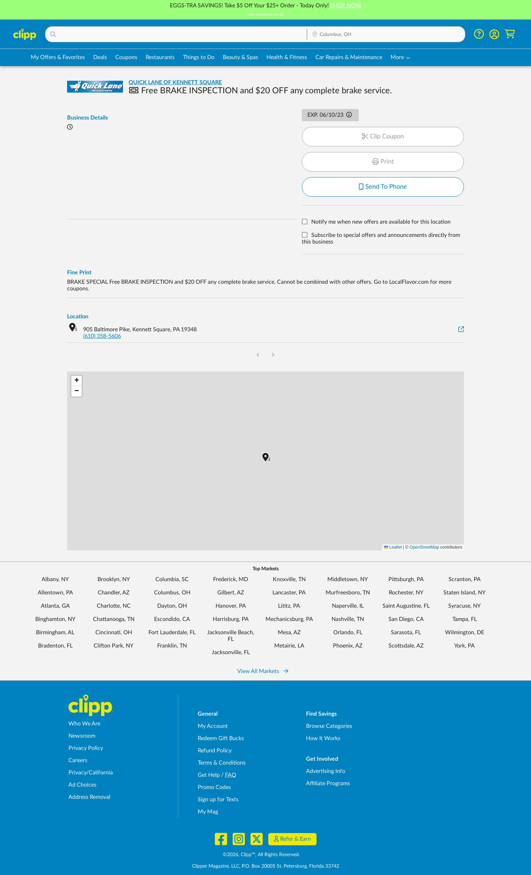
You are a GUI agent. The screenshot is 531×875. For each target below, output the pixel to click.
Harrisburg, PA (231, 619)
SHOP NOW (346, 5)
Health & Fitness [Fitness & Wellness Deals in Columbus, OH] (287, 57)
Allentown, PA (55, 592)
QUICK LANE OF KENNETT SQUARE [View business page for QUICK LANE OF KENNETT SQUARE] (175, 82)
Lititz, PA (289, 606)
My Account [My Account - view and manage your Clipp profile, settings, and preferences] (213, 726)
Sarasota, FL (406, 632)
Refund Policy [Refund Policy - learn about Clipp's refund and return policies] (215, 750)
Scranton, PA (465, 579)
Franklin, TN (172, 646)
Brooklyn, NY (113, 579)
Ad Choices (82, 785)
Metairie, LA (289, 646)
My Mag (208, 812)
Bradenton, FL (55, 646)
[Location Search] (386, 34)
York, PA (464, 646)
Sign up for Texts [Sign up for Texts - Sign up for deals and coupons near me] (218, 799)
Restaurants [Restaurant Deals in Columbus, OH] (160, 57)
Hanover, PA (231, 606)
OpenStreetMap (424, 547)
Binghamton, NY (55, 619)
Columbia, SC (172, 579)
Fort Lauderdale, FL (172, 632)
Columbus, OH (172, 592)
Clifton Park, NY (113, 646)
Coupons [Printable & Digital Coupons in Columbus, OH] (126, 57)
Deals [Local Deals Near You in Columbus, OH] (100, 57)
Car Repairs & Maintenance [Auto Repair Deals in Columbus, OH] (348, 57)
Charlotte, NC (114, 606)
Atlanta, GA (55, 606)
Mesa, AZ (289, 632)
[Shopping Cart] (510, 34)
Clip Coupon (383, 136)
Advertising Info (325, 771)
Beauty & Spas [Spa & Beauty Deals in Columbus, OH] (240, 57)
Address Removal (89, 797)
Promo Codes (214, 787)
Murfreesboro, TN (348, 592)
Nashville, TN (348, 619)
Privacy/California (90, 772)
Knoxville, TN (289, 579)
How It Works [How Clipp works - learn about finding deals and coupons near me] (323, 738)
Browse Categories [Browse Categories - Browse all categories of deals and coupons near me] (329, 726)
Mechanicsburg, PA (289, 619)
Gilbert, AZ (230, 592)
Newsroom (81, 736)
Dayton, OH (172, 606)
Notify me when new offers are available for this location (381, 222)
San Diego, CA (406, 619)
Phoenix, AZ (348, 646)
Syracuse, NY (464, 606)
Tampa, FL (464, 619)
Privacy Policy (85, 748)
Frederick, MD (230, 579)
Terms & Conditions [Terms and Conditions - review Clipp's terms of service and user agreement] (222, 763)
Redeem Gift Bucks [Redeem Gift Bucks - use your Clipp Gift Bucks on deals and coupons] (221, 738)
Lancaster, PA (289, 592)
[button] (176, 34)
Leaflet (393, 547)
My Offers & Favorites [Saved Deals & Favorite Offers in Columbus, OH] (58, 57)
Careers (77, 760)
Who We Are (84, 723)
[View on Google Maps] (461, 329)
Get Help (209, 775)
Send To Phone (383, 186)
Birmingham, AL (55, 632)
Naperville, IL (348, 606)
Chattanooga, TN (113, 619)
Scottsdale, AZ (406, 646)
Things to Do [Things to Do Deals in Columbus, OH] (198, 57)
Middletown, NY (347, 579)
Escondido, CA (172, 619)
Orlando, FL (347, 632)
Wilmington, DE (464, 632)
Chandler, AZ (114, 592)
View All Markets (262, 671)
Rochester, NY (406, 592)
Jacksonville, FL (231, 652)
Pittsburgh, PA (406, 579)
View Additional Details (265, 14)
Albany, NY (55, 579)
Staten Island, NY (464, 592)
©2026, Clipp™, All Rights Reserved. (261, 854)
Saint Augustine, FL (406, 606)
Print (383, 161)
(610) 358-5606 (102, 336)
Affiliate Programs (328, 783)
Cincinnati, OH (113, 632)
